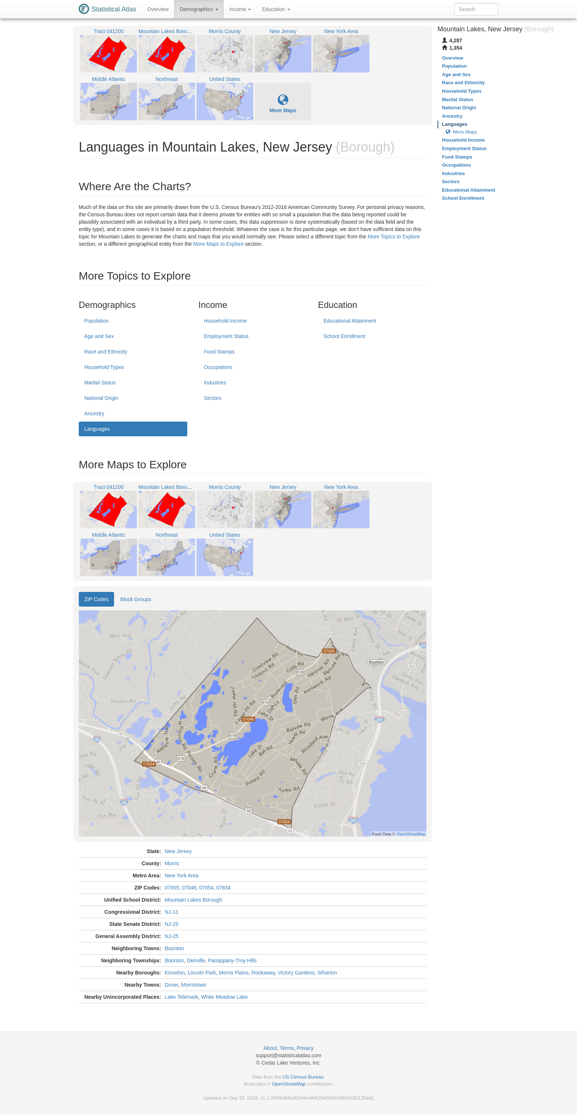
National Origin (101, 398)
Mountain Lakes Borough (193, 900)
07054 (206, 888)
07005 (172, 888)
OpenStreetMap (289, 1084)
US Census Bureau (303, 1077)
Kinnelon (175, 973)
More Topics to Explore (394, 236)
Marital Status (100, 383)
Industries (215, 383)
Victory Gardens (296, 973)
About (270, 1048)
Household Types (104, 367)
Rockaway (263, 973)
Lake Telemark (181, 997)
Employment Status (226, 336)
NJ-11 (171, 912)
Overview (158, 9)
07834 (223, 888)
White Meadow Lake (224, 997)
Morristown (193, 985)
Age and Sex (99, 336)
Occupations (218, 367)
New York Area (182, 875)
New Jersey (178, 851)
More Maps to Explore (218, 244)
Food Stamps (219, 352)
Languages (97, 429)
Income (240, 9)
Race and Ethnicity (105, 352)
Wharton (327, 973)
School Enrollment (344, 336)
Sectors (212, 398)
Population (96, 321)
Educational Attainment (349, 321)
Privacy (305, 1048)
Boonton (174, 948)
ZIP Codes (96, 599)
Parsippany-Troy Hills (232, 960)
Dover (171, 985)
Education (276, 9)
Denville (196, 960)
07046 (189, 888)
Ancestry (94, 413)
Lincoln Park (202, 973)
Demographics (199, 9)
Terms (287, 1048)
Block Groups (135, 599)
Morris (172, 863)
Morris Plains (234, 973)
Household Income (225, 321)
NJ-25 (171, 924)
